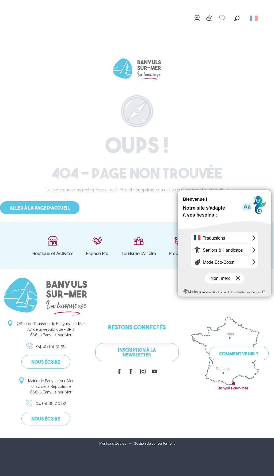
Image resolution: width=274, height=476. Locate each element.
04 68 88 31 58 (46, 347)
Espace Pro (97, 246)
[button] (237, 18)
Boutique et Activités (52, 246)
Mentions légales (112, 443)
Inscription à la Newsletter (137, 353)
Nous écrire (45, 362)
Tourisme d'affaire (138, 246)
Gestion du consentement (154, 443)
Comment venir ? (239, 354)
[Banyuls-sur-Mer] (137, 70)
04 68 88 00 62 (45, 404)
